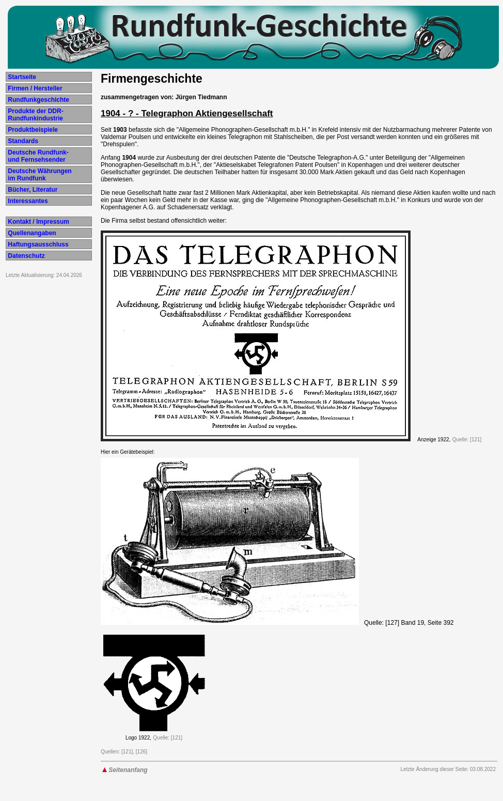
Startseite (21, 77)
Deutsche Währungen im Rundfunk (39, 174)
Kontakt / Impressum (37, 221)
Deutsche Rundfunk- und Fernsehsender (37, 156)
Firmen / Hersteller (34, 88)
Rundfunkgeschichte (37, 99)
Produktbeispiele (32, 129)
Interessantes (27, 201)
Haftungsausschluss (37, 244)
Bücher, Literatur (31, 189)
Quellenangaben (31, 233)
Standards (22, 141)
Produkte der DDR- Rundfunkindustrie (35, 114)
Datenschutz (25, 255)
